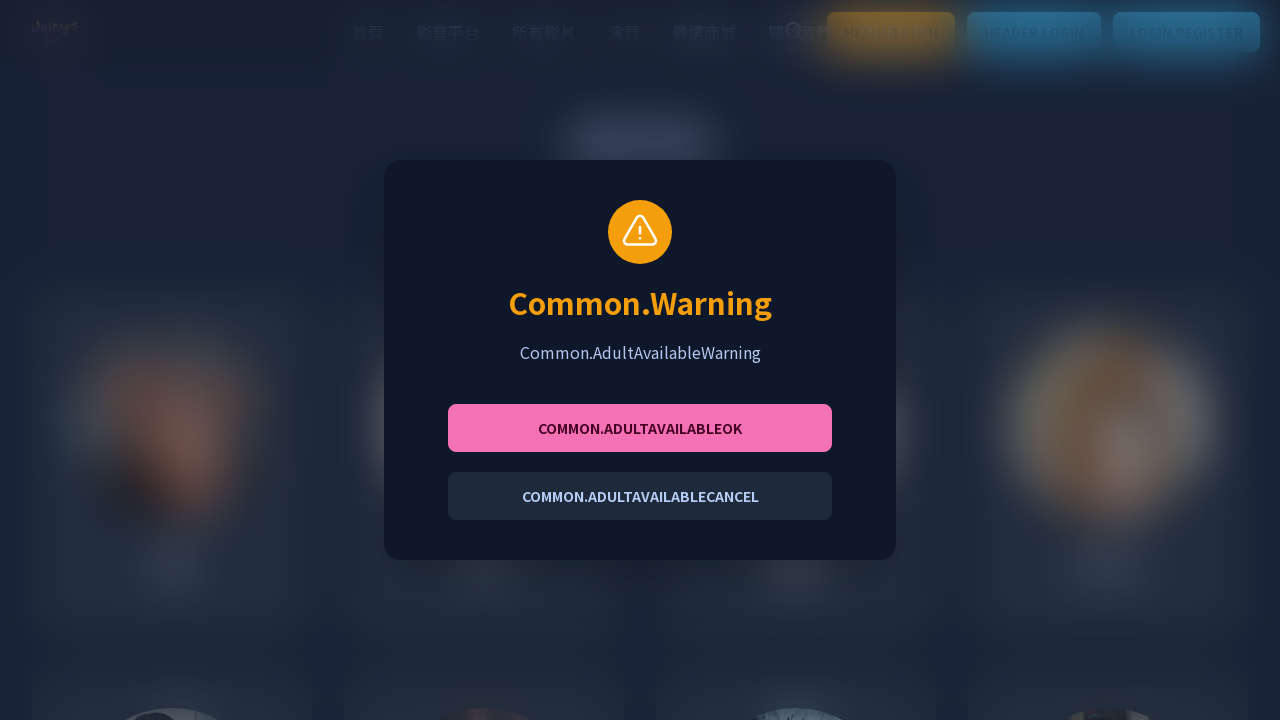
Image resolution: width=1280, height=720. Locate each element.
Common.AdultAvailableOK (640, 428)
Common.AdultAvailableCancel (640, 496)
